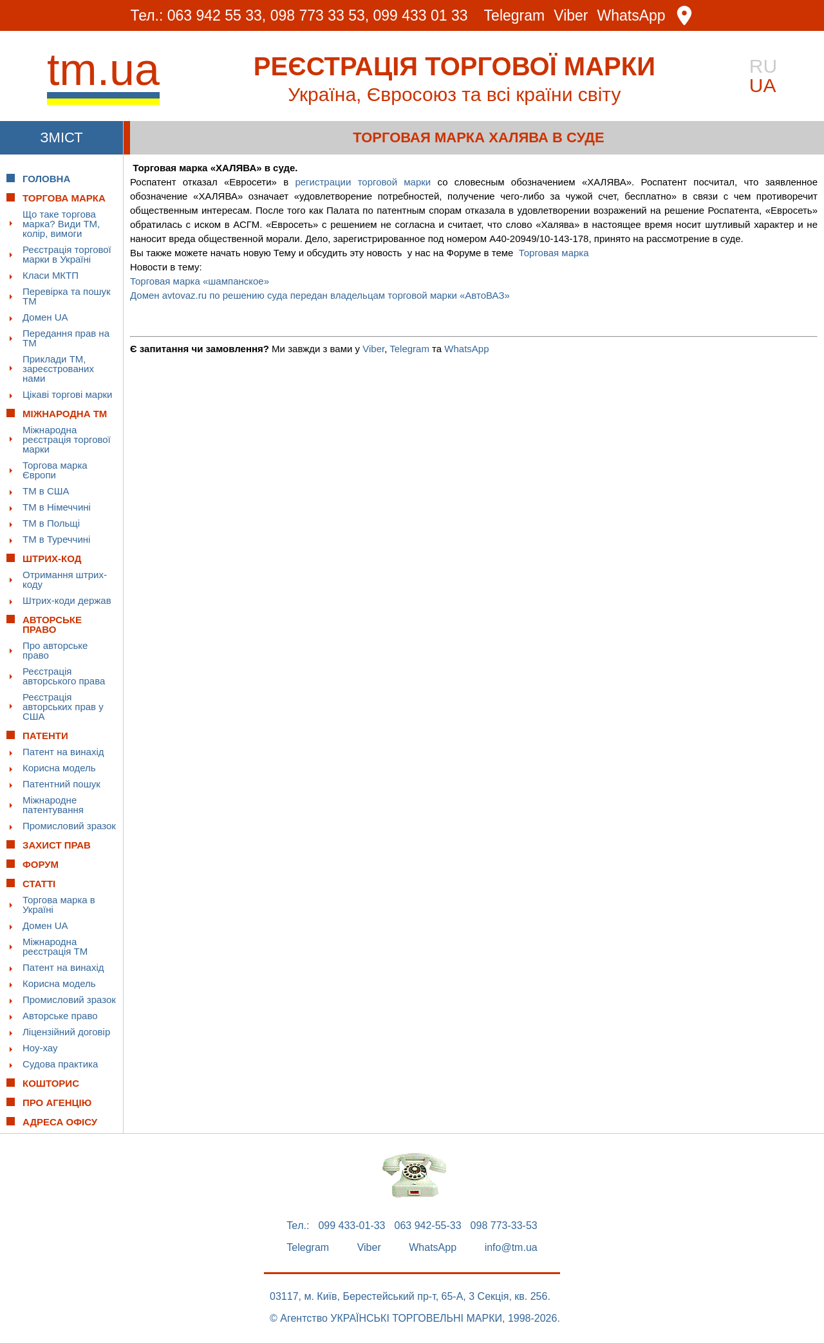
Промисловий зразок (69, 826)
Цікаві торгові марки (67, 394)
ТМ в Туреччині (56, 539)
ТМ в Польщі (51, 523)
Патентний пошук (61, 784)
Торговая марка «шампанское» (199, 281)
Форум (41, 864)
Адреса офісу (60, 1121)
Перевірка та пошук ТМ (67, 296)
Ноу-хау (40, 1048)
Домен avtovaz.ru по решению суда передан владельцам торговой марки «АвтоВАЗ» (320, 295)
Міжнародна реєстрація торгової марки (67, 439)
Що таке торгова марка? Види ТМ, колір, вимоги (61, 223)
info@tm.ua (511, 1248)
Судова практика (60, 1064)
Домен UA (45, 317)
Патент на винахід (63, 751)
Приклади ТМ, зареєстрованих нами (58, 368)
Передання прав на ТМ (66, 338)
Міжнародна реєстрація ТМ (55, 946)
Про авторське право (55, 650)
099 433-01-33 (351, 1226)
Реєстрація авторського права (64, 676)
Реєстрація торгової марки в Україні (67, 254)
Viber (571, 15)
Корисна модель (59, 768)
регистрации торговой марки (363, 181)
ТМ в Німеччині (57, 507)
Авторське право (60, 1015)
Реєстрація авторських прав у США (63, 706)
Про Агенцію (57, 1102)
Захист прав (57, 845)
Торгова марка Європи (55, 470)
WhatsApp (631, 15)
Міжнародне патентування (53, 804)
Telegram (514, 15)
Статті (39, 883)
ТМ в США (46, 491)
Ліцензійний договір (66, 1032)
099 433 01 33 (420, 15)
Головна (46, 178)
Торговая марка (554, 252)
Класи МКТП (51, 275)
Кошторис (51, 1083)
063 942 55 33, (216, 15)
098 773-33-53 (504, 1226)
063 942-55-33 (428, 1226)
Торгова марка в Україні (59, 904)
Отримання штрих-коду (65, 579)
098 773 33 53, (319, 15)
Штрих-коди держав (67, 600)
